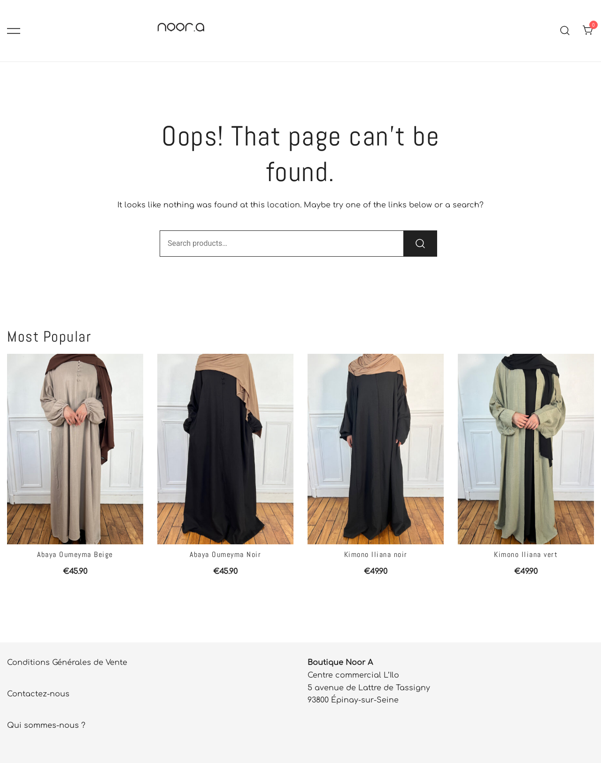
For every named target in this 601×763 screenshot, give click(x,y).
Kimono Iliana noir (376, 554)
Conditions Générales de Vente (67, 662)
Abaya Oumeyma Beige (75, 554)
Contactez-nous (38, 694)
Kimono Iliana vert (526, 554)
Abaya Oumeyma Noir (225, 554)
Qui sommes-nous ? (46, 725)
